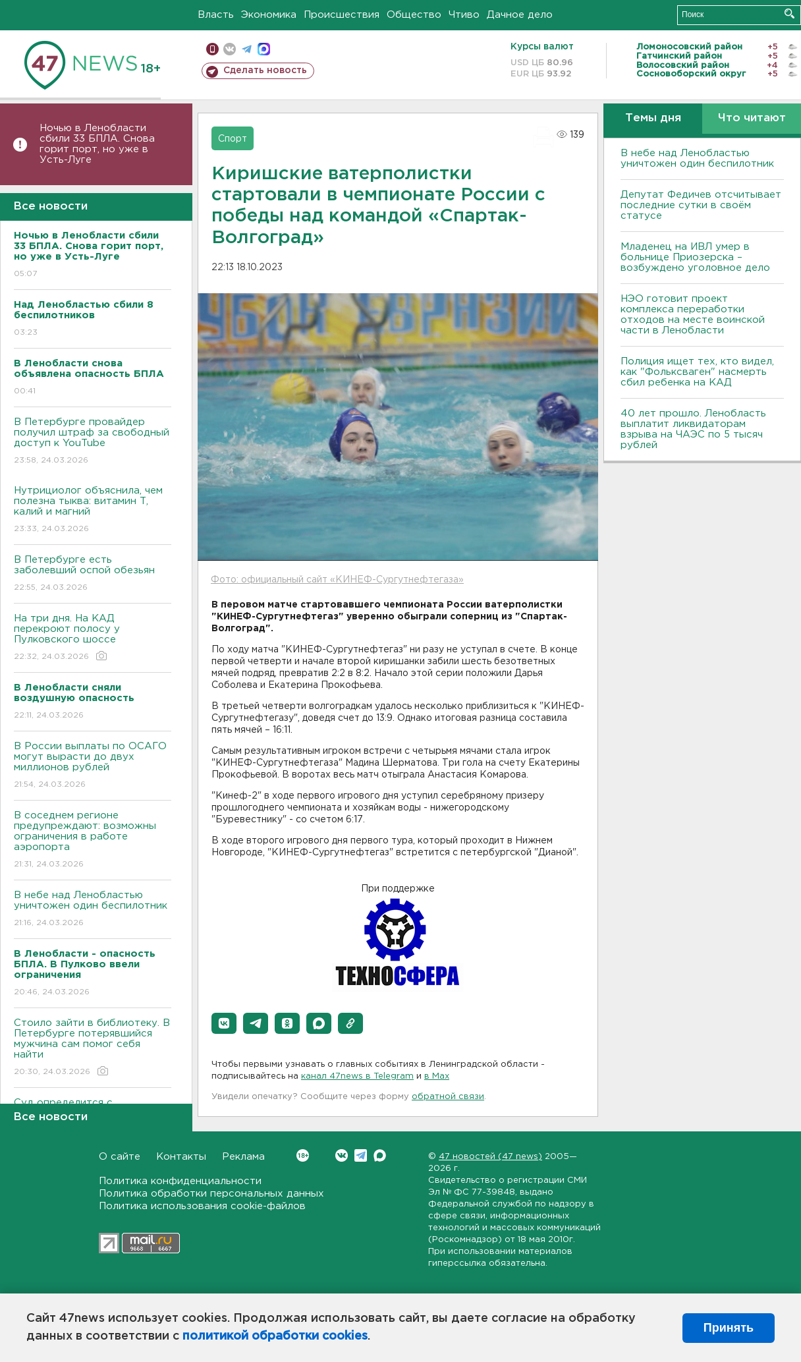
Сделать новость (265, 70)
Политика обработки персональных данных (211, 1193)
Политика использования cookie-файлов (202, 1206)
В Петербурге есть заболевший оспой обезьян (92, 574)
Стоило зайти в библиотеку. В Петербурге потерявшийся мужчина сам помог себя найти (92, 1048)
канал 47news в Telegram (357, 1076)
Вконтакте (302, 1155)
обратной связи (448, 1096)
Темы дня (653, 118)
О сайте (119, 1156)
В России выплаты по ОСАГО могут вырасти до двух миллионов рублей (92, 766)
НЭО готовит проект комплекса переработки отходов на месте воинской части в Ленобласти (693, 315)
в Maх (436, 1076)
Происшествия (341, 15)
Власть (216, 15)
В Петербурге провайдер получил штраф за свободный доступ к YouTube (92, 442)
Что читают (752, 118)
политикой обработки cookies (275, 1336)
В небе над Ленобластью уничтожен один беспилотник (92, 909)
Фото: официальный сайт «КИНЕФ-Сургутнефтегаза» (337, 580)
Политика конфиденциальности (180, 1181)
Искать (789, 13)
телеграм (246, 49)
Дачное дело (520, 15)
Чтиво (464, 15)
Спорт (232, 139)
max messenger (264, 49)
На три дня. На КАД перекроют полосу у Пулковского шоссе (92, 638)
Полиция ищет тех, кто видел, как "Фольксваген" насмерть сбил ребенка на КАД (697, 372)
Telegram (360, 1155)
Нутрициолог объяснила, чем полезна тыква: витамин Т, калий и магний (92, 510)
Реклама (243, 1156)
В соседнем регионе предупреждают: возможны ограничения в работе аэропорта (92, 840)
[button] (223, 1023)
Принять (729, 1327)
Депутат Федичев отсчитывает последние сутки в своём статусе (701, 205)
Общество (414, 15)
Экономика (268, 15)
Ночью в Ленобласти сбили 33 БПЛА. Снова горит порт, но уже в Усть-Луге (97, 144)
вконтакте (229, 49)
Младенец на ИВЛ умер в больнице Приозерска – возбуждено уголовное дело (695, 257)
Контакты (181, 1156)
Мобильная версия (212, 49)
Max (379, 1155)
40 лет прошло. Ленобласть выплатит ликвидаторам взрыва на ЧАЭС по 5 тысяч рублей (693, 429)
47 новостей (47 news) (490, 1156)
